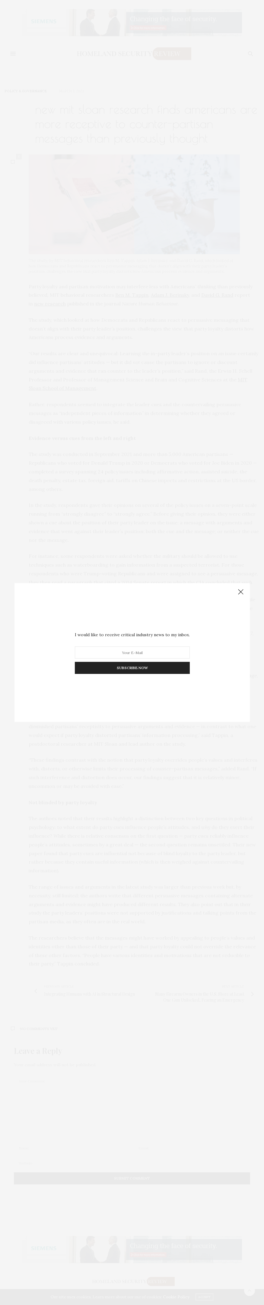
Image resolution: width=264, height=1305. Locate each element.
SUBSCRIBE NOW (132, 667)
